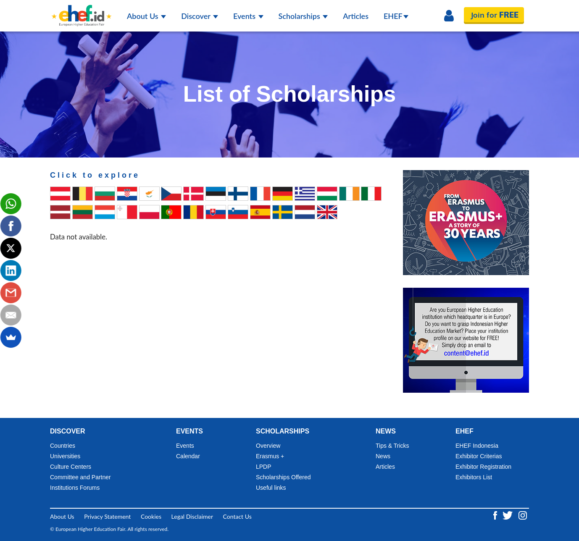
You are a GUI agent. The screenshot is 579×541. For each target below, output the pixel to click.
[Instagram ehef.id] (522, 514)
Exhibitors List (473, 477)
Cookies (151, 516)
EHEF (396, 16)
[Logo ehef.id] (81, 10)
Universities (65, 456)
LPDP (263, 466)
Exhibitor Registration (483, 466)
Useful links (271, 487)
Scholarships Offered (283, 477)
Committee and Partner (80, 477)
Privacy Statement (107, 516)
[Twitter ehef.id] (508, 514)
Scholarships (303, 16)
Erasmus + (270, 456)
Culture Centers (70, 466)
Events (248, 16)
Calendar (188, 456)
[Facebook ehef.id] (496, 514)
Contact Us (237, 516)
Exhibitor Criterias (478, 456)
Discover (199, 16)
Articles (355, 16)
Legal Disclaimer (192, 516)
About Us (146, 16)
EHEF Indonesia (476, 445)
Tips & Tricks (392, 445)
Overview (268, 445)
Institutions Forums (75, 487)
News (383, 456)
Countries (62, 445)
